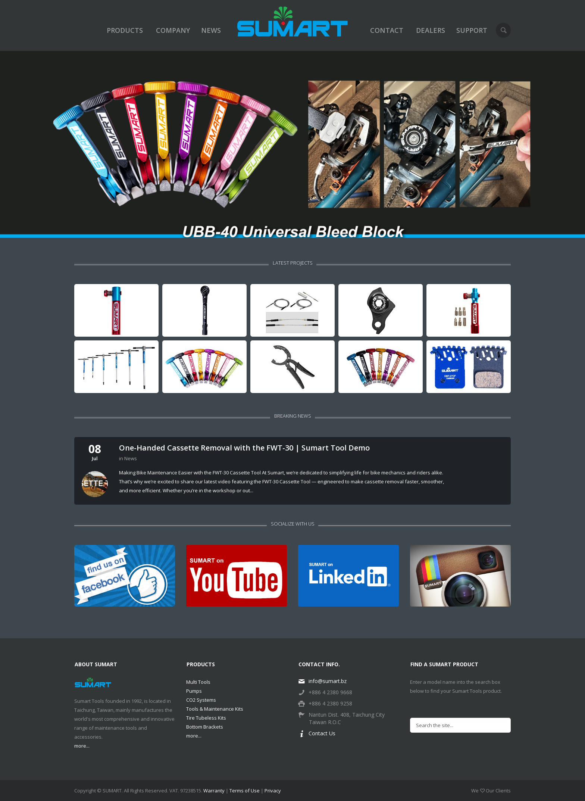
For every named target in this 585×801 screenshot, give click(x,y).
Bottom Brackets (204, 726)
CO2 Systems (201, 699)
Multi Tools (198, 682)
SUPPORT (471, 30)
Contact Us (316, 733)
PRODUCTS (125, 30)
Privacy (273, 790)
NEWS (211, 30)
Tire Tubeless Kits (206, 717)
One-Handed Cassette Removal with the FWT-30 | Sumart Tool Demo (244, 448)
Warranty (214, 790)
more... (82, 745)
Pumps (194, 691)
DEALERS (430, 30)
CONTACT (386, 30)
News (130, 458)
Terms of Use (244, 790)
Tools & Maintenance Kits (214, 708)
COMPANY (173, 30)
